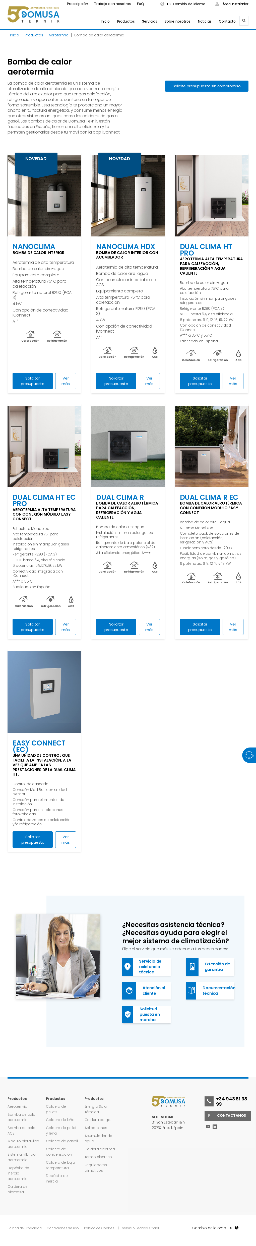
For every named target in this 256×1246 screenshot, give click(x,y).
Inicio (105, 21)
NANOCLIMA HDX (125, 247)
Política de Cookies (99, 1228)
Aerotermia (17, 1106)
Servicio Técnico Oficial (140, 1228)
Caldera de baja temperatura (60, 1165)
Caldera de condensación (59, 1152)
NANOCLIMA (34, 247)
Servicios (149, 21)
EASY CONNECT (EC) (39, 746)
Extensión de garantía (208, 967)
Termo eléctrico (98, 1156)
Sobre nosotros (177, 21)
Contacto (227, 21)
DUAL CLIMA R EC (209, 497)
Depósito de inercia (57, 1178)
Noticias (205, 21)
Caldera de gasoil (62, 1141)
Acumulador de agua (98, 1138)
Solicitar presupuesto (32, 381)
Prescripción (77, 3)
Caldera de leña (60, 1119)
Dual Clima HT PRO (206, 250)
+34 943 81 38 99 (226, 1101)
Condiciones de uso (63, 1228)
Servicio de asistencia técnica (141, 967)
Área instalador (231, 4)
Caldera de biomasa (17, 1189)
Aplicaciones (96, 1127)
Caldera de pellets (56, 1109)
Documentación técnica (210, 991)
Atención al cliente (143, 991)
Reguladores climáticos (96, 1167)
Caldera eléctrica (100, 1149)
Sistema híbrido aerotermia (22, 1157)
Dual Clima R (120, 497)
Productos (126, 21)
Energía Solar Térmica (96, 1109)
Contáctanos (225, 1116)
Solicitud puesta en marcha (141, 1014)
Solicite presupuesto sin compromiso (207, 86)
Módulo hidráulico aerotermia (23, 1144)
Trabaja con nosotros (112, 3)
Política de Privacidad (25, 1228)
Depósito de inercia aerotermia (18, 1173)
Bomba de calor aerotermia (22, 1117)
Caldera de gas (98, 1119)
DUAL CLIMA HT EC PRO (44, 500)
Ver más (65, 381)
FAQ (140, 3)
